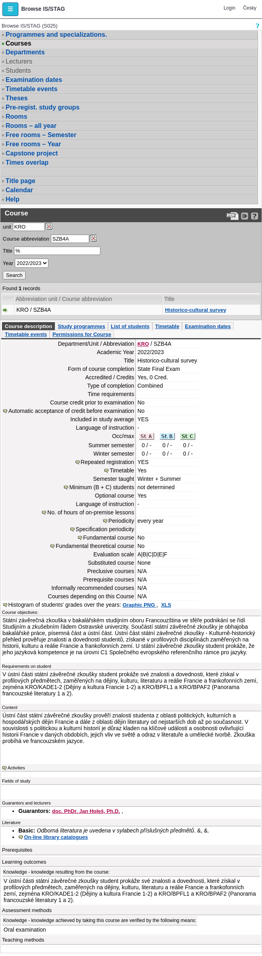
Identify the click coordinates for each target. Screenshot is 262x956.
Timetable (167, 326)
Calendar (19, 190)
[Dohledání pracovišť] (49, 227)
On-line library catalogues (56, 837)
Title (7, 251)
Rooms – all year (31, 125)
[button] (10, 9)
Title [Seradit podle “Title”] (169, 299)
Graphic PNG (139, 605)
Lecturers (19, 61)
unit (7, 227)
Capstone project (32, 153)
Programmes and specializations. (56, 34)
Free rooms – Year (33, 144)
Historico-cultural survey (195, 310)
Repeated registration (107, 462)
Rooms (16, 116)
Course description (28, 326)
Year (8, 263)
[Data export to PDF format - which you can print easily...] (232, 216)
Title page (20, 180)
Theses (17, 98)
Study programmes (81, 326)
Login (229, 8)
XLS (166, 605)
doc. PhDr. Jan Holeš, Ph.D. (86, 811)
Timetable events (32, 89)
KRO (143, 344)
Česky (249, 8)
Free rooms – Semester (41, 134)
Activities (16, 767)
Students (18, 70)
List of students (130, 326)
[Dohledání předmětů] (93, 239)
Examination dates (34, 79)
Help (13, 199)
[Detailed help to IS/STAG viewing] (254, 216)
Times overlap (27, 162)
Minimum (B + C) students (101, 487)
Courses (18, 43)
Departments (25, 52)
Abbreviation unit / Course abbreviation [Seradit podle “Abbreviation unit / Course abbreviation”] (64, 299)
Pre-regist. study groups (43, 107)
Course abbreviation (26, 239)
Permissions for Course (81, 334)
